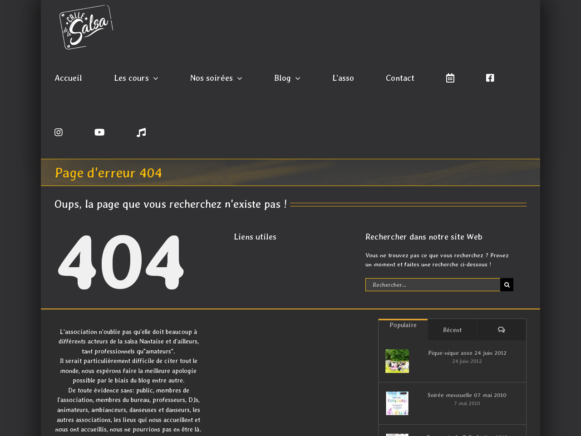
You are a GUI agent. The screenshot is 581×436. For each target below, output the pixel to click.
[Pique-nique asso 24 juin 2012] (397, 361)
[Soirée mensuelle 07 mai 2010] (397, 403)
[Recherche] (506, 284)
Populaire (403, 324)
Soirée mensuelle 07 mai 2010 (467, 395)
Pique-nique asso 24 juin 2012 (467, 352)
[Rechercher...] (433, 284)
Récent (452, 329)
